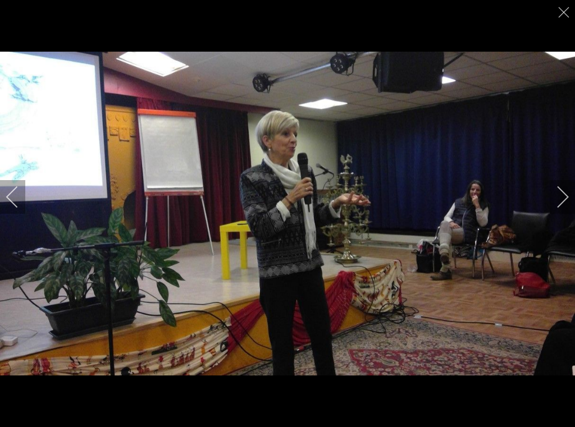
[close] (565, 12)
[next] (555, 197)
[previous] (19, 197)
